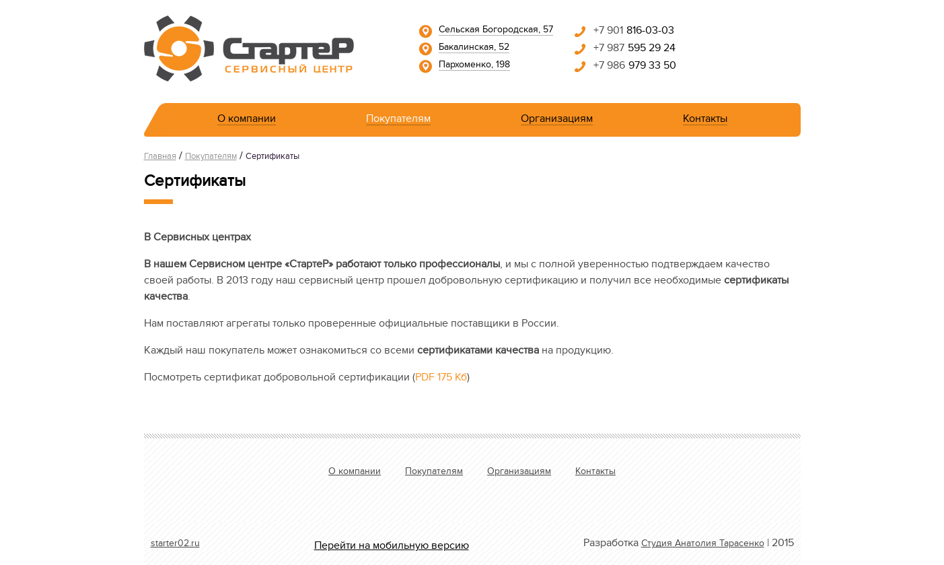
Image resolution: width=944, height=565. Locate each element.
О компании (246, 121)
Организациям (557, 121)
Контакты (705, 121)
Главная (160, 157)
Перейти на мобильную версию (391, 547)
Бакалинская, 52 (474, 48)
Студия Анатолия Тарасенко (702, 545)
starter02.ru (175, 545)
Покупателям (398, 121)
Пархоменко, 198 (474, 66)
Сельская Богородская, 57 (496, 31)
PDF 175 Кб (441, 379)
